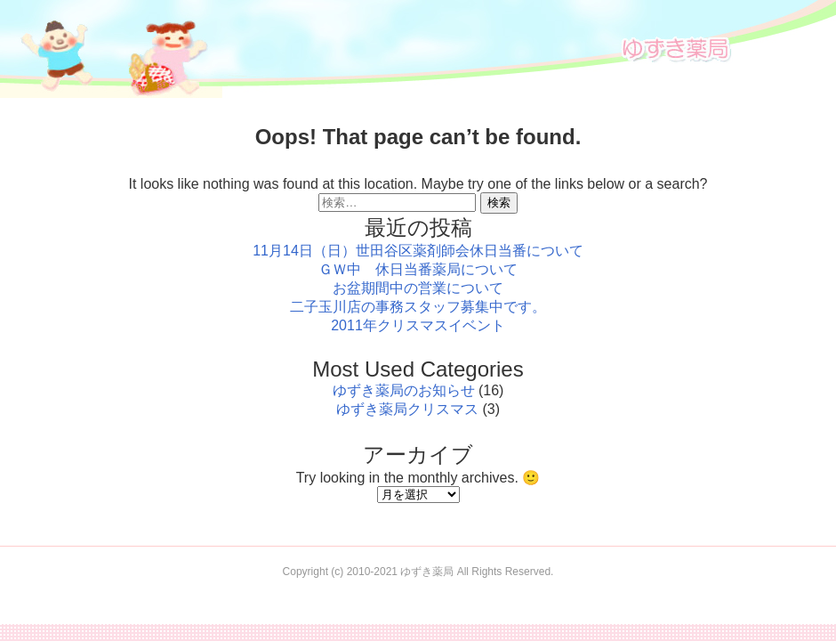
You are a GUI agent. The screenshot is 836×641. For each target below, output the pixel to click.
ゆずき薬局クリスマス (407, 409)
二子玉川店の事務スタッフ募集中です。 (418, 306)
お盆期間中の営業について (418, 288)
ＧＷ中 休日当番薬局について (418, 269)
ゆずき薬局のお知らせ (404, 390)
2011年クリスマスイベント (418, 325)
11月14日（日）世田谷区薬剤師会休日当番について (418, 250)
